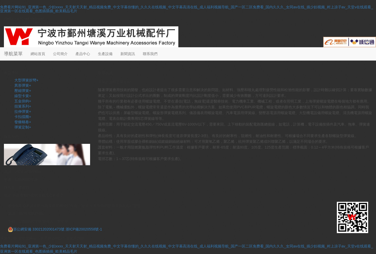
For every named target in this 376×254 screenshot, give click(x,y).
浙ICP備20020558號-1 (84, 229)
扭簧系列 (22, 106)
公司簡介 (60, 54)
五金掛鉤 (22, 101)
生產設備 (105, 54)
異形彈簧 (22, 85)
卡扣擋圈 (22, 117)
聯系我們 (150, 54)
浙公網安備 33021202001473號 (36, 229)
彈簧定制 (22, 127)
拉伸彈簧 (22, 111)
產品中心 (82, 54)
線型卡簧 (22, 96)
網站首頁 (38, 54)
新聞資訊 (127, 54)
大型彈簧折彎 (26, 80)
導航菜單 (13, 53)
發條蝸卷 (22, 122)
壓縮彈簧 (22, 90)
